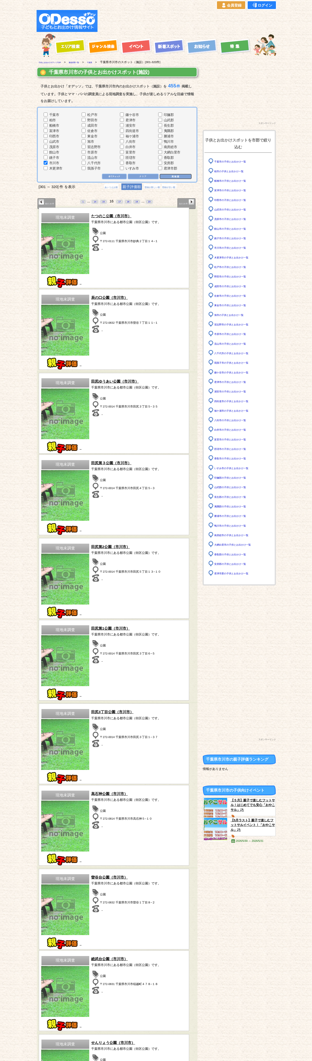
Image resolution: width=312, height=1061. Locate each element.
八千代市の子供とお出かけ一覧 (238, 353)
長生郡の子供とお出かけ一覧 (236, 496)
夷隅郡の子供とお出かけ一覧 (236, 506)
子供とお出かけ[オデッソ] (136, 1051)
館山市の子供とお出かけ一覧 (236, 228)
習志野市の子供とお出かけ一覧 (238, 324)
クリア (142, 177)
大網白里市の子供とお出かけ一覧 (239, 544)
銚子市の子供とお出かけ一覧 (236, 238)
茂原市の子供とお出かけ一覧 (236, 219)
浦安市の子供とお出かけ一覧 (236, 391)
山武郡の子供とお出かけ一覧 (236, 487)
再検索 (175, 176)
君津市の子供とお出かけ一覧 (236, 382)
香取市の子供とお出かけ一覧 (236, 458)
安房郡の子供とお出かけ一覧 (236, 564)
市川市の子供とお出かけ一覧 (236, 247)
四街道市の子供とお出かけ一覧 (238, 401)
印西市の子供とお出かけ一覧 (236, 199)
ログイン (261, 5)
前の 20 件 (50, 203)
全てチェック (111, 177)
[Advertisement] (188, 21)
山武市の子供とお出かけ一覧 (236, 209)
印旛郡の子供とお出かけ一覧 (236, 477)
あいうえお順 (99, 188)
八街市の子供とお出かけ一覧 (236, 420)
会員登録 (231, 5)
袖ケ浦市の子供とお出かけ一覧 (238, 410)
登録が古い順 (181, 188)
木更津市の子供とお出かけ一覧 (238, 257)
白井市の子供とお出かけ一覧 (236, 429)
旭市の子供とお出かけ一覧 (234, 314)
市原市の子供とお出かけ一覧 (236, 334)
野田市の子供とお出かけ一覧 (236, 276)
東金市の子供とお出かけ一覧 (236, 305)
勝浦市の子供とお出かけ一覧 (236, 516)
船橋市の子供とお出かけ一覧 (236, 180)
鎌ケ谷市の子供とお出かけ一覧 (238, 372)
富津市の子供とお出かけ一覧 (236, 190)
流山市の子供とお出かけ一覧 (236, 343)
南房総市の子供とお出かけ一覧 (238, 535)
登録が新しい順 (152, 188)
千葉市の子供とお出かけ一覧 (236, 161)
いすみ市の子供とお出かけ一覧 (238, 468)
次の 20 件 (183, 203)
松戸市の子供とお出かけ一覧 (236, 267)
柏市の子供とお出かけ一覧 (234, 171)
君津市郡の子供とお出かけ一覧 (238, 573)
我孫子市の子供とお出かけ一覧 (238, 362)
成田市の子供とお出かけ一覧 (236, 286)
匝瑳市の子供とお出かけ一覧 (236, 449)
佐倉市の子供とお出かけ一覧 (236, 295)
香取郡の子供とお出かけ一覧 (236, 554)
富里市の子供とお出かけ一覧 (236, 439)
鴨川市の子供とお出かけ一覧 (236, 525)
